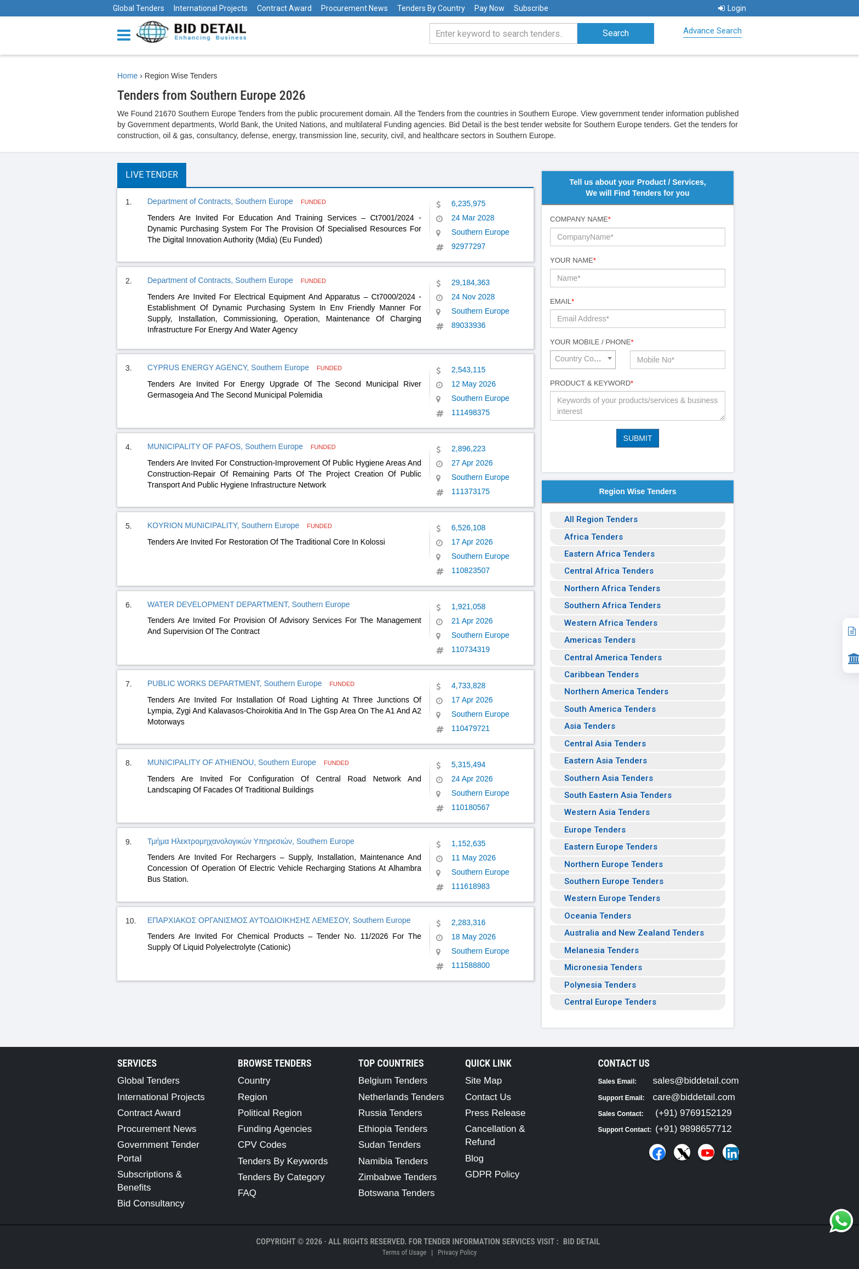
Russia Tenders (390, 1113)
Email (562, 301)
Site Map (483, 1080)
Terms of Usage (404, 1252)
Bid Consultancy (151, 1203)
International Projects (211, 8)
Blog (474, 1158)
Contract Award (284, 8)
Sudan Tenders (389, 1145)
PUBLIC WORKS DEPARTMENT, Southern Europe (235, 683)
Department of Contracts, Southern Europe (221, 201)
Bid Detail (581, 1242)
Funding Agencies (275, 1129)
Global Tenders (138, 8)
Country (254, 1080)
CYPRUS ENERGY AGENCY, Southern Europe (229, 367)
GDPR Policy (492, 1174)
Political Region (270, 1113)
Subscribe (531, 8)
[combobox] (583, 359)
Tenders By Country (431, 8)
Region (252, 1097)
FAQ (247, 1193)
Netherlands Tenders (401, 1097)
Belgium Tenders (392, 1080)
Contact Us (488, 1097)
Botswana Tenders (396, 1193)
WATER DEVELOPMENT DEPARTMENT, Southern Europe (248, 604)
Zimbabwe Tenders (397, 1177)
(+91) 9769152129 (693, 1113)
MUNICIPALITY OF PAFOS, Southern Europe (226, 446)
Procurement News (354, 8)
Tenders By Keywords (283, 1161)
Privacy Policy (457, 1252)
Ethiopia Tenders (392, 1129)
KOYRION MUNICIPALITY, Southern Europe (224, 525)
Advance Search (712, 31)
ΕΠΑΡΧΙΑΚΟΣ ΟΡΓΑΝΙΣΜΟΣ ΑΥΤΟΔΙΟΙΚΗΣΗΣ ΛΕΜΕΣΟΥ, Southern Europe (279, 920)
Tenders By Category (281, 1177)
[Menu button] (126, 34)
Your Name (573, 260)
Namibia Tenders (393, 1161)
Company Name (580, 219)
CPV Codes (262, 1145)
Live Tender (151, 174)
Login (732, 8)
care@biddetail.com (694, 1097)
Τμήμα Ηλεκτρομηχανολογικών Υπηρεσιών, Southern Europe (250, 841)
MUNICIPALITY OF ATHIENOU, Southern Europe (232, 762)
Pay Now (489, 8)
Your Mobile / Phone (591, 342)
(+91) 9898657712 (693, 1129)
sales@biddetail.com (696, 1080)
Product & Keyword (591, 383)
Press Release (495, 1113)
